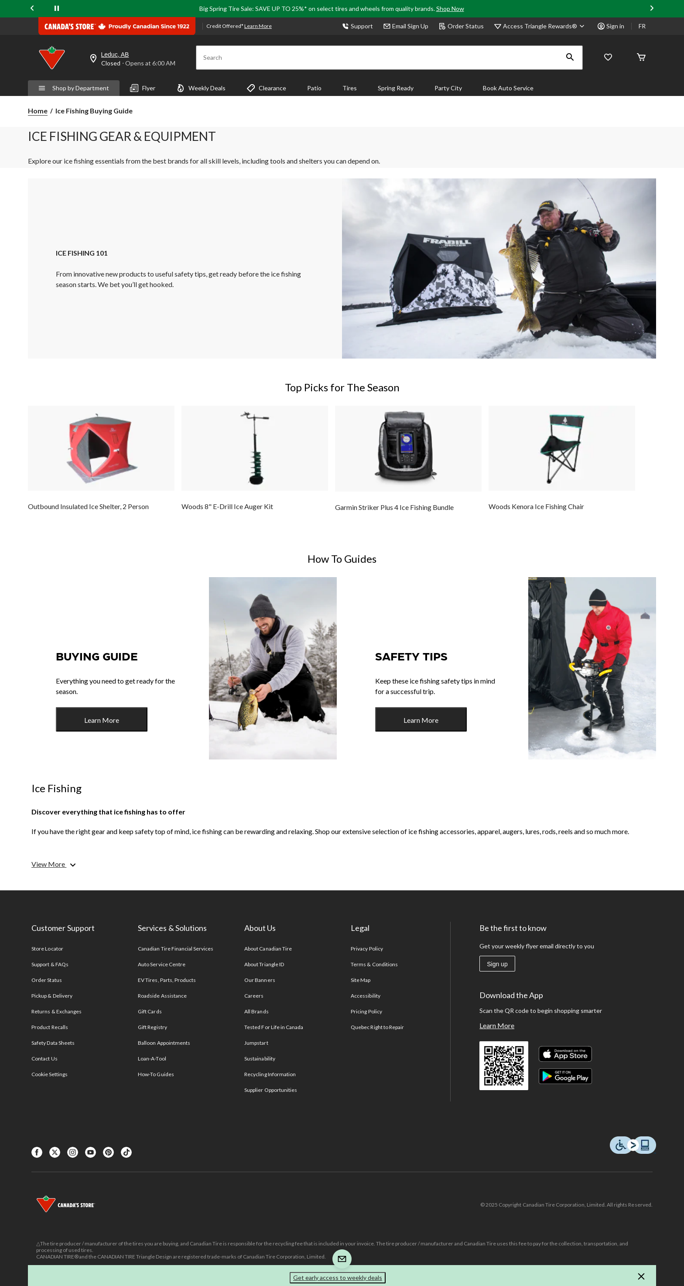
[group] (101, 467)
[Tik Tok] (126, 1152)
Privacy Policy (367, 948)
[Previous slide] (32, 9)
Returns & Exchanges (56, 1011)
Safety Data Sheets (53, 1043)
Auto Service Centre (161, 964)
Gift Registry (152, 1027)
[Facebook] (36, 1152)
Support (357, 26)
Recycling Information (270, 1074)
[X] (54, 1152)
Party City (448, 88)
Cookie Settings (49, 1074)
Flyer (142, 88)
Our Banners (259, 980)
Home (38, 110)
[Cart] (641, 58)
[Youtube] (90, 1152)
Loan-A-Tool (152, 1058)
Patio (314, 88)
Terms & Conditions (374, 964)
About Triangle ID (264, 964)
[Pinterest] (108, 1152)
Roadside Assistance (162, 995)
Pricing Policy (366, 1011)
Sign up (497, 964)
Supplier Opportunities (270, 1090)
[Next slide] (651, 9)
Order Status (461, 26)
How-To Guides (156, 1074)
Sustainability (259, 1058)
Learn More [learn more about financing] (258, 26)
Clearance (266, 88)
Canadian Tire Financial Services (175, 948)
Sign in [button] (611, 26)
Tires (349, 88)
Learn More (101, 720)
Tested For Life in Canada (273, 1027)
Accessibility (365, 995)
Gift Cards (149, 1011)
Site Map (360, 980)
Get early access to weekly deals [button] (337, 1277)
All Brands (256, 1011)
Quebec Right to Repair (377, 1027)
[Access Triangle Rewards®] (545, 26)
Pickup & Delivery (51, 995)
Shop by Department (73, 88)
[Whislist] (608, 58)
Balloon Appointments (164, 1043)
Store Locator (47, 948)
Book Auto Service (508, 88)
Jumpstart (256, 1043)
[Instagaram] (72, 1152)
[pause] (56, 8)
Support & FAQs (49, 964)
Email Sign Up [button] (405, 26)
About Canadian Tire (268, 948)
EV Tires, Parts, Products (167, 980)
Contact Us (44, 1058)
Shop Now (450, 8)
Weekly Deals (201, 88)
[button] (570, 57)
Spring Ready (396, 88)
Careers (253, 995)
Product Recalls (49, 1027)
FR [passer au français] (642, 26)
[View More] (54, 864)
